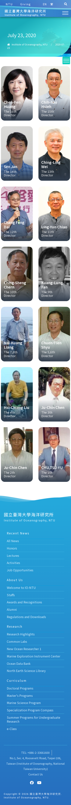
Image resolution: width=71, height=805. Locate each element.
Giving (25, 4)
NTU (9, 4)
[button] (65, 4)
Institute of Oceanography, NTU (30, 44)
